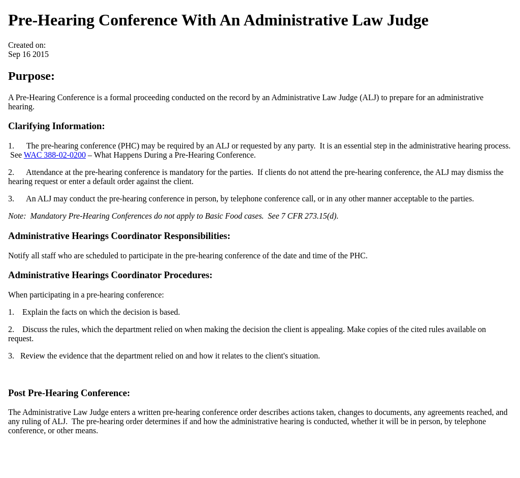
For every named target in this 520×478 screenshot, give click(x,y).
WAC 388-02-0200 (55, 155)
